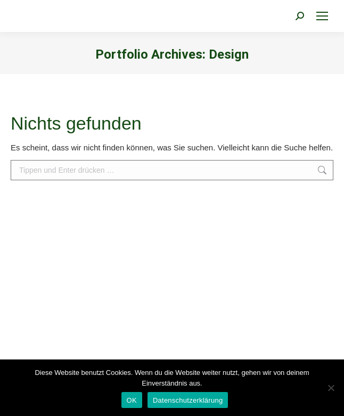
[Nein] (330, 387)
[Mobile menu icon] (322, 16)
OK (132, 400)
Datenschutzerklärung (188, 400)
